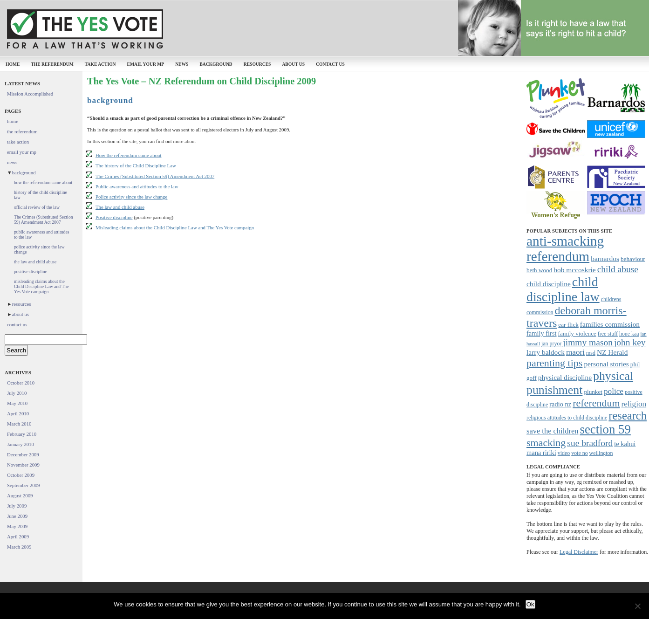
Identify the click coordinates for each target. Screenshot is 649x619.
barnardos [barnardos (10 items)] (605, 258)
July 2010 (17, 393)
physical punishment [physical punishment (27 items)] (579, 383)
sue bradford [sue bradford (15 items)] (590, 443)
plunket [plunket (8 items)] (593, 391)
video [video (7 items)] (564, 453)
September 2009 (23, 485)
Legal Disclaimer (579, 552)
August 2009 (20, 495)
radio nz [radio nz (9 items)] (560, 404)
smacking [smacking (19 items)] (546, 442)
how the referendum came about (43, 182)
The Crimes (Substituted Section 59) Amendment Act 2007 (155, 176)
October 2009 (20, 475)
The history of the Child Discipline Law (136, 165)
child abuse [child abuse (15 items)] (617, 269)
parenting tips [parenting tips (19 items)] (554, 363)
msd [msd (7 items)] (590, 353)
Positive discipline (114, 217)
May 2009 (17, 526)
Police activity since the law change (131, 196)
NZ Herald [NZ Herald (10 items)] (612, 352)
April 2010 (18, 413)
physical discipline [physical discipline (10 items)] (565, 377)
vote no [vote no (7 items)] (579, 453)
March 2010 (19, 423)
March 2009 (19, 547)
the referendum (52, 64)
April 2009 (18, 536)
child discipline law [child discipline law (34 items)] (563, 289)
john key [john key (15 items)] (630, 342)
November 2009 (23, 465)
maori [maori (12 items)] (575, 352)
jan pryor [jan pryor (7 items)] (551, 343)
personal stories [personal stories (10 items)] (606, 364)
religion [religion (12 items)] (634, 403)
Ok (530, 604)
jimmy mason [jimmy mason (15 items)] (588, 342)
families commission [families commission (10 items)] (610, 324)
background (215, 64)
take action (100, 64)
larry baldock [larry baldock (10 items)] (545, 352)
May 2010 (17, 403)
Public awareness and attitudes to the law (137, 186)
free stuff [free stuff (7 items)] (608, 333)
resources (257, 64)
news (181, 64)
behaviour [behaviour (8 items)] (633, 258)
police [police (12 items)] (613, 391)
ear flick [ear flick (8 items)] (568, 324)
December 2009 (23, 454)
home (13, 64)
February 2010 (21, 434)
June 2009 (17, 516)
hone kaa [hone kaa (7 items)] (629, 333)
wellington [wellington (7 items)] (601, 453)
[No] (637, 606)
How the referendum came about (129, 155)
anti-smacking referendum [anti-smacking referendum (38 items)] (565, 249)
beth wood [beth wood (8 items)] (539, 270)
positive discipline (30, 271)
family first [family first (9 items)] (541, 333)
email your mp (145, 64)
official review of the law (37, 207)
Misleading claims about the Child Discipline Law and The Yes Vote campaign (175, 227)
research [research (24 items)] (627, 415)
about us (293, 64)
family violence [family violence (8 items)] (577, 333)
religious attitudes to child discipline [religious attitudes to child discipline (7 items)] (566, 417)
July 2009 (17, 506)
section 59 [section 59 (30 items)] (605, 429)
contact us (330, 64)
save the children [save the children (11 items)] (552, 430)
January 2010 (20, 444)
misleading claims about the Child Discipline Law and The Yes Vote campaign (41, 286)
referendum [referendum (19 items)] (596, 403)
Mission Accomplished (30, 93)
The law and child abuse (120, 207)
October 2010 (20, 382)
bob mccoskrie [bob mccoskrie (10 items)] (574, 270)
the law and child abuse (35, 261)
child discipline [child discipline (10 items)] (548, 284)
